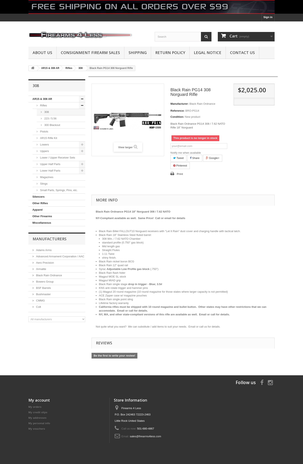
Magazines (46, 177)
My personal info (39, 423)
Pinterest (180, 165)
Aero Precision (44, 262)
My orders (34, 406)
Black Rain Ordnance (48, 275)
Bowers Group (44, 281)
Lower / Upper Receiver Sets (57, 157)
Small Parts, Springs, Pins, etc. (58, 190)
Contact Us (242, 52)
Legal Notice (207, 52)
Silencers (38, 196)
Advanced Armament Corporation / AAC (59, 256)
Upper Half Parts (49, 164)
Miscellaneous (41, 222)
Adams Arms (43, 250)
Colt (38, 306)
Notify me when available (185, 152)
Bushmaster (43, 294)
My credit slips (37, 412)
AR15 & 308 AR (42, 98)
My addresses (37, 417)
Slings (43, 183)
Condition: (177, 116)
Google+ (212, 158)
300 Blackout (52, 125)
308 (46, 112)
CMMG (40, 300)
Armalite (40, 269)
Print (180, 174)
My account (39, 400)
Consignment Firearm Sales (90, 52)
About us (42, 52)
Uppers (44, 151)
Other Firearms (42, 216)
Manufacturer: (179, 103)
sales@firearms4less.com (145, 436)
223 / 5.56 (50, 118)
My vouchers (36, 428)
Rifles (43, 105)
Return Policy (170, 52)
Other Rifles (40, 203)
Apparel (37, 209)
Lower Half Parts (49, 170)
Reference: (177, 110)
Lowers (44, 144)
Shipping (138, 52)
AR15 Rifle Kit (48, 138)
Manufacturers (49, 238)
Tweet (178, 158)
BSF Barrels (43, 288)
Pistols (43, 131)
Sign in (267, 17)
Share (194, 158)
